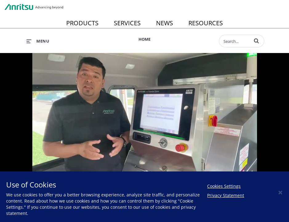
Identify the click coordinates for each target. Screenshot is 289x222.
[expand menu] (38, 41)
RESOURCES (205, 23)
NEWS (164, 23)
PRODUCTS (82, 23)
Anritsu (34, 7)
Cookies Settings (224, 186)
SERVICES (127, 23)
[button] (256, 40)
